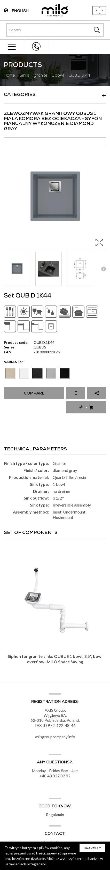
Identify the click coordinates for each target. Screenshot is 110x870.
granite (41, 76)
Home (9, 76)
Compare (34, 394)
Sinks (24, 76)
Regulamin (55, 814)
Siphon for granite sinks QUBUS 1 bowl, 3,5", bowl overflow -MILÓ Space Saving (55, 659)
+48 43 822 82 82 (36, 46)
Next (103, 269)
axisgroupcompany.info (55, 736)
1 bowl (58, 76)
